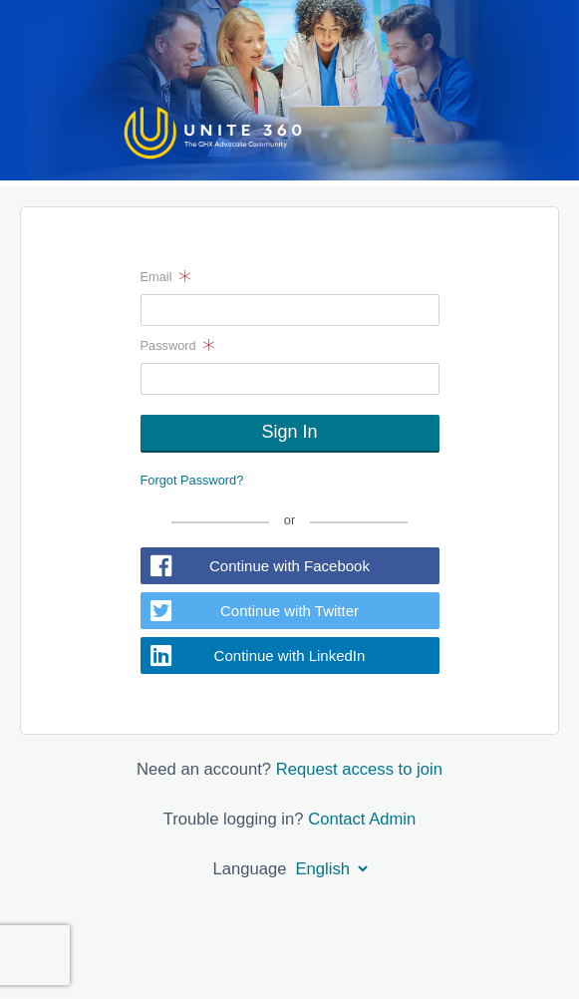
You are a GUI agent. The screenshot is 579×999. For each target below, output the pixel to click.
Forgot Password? (192, 480)
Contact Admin (362, 819)
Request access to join (359, 769)
